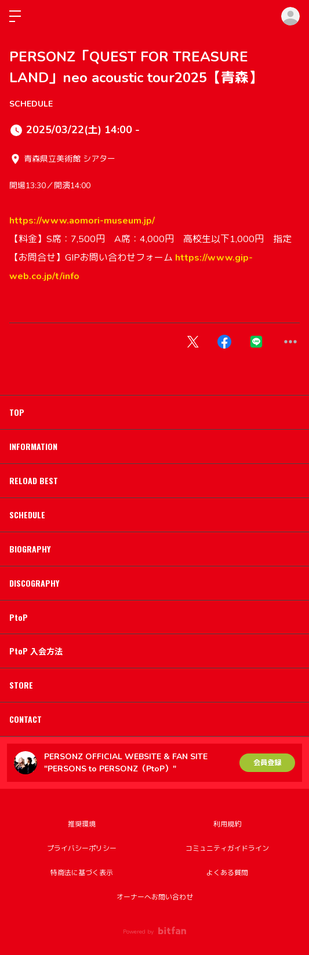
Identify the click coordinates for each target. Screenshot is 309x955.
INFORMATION (33, 446)
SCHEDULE (31, 103)
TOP (16, 412)
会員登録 (267, 762)
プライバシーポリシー (82, 848)
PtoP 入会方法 (36, 651)
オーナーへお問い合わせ (155, 897)
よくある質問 (227, 872)
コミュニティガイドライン (227, 848)
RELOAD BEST (33, 480)
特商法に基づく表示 (81, 872)
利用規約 (227, 824)
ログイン (290, 16)
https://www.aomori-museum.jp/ (82, 220)
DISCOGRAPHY (34, 583)
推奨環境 (82, 824)
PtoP (18, 617)
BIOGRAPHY (29, 549)
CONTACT (25, 719)
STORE (21, 685)
